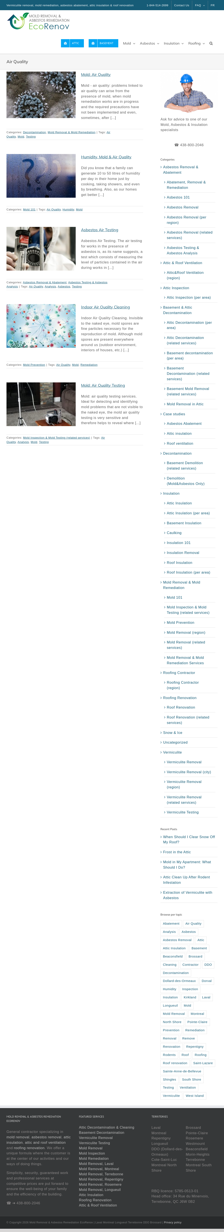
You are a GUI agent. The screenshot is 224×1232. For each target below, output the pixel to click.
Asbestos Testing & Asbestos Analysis (183, 250)
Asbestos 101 (178, 197)
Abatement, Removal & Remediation (186, 184)
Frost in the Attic (177, 852)
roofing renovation (29, 1148)
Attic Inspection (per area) (189, 297)
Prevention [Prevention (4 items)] (171, 1030)
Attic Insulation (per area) (188, 513)
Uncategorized (175, 742)
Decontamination (34, 132)
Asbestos (64, 286)
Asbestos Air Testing (99, 229)
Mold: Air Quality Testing (103, 385)
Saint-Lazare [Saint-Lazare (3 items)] (203, 1063)
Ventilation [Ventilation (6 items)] (188, 1087)
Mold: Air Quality (96, 74)
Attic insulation (179, 433)
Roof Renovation (181, 707)
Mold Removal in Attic (185, 404)
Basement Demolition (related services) (185, 465)
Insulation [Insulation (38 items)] (170, 997)
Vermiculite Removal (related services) (184, 799)
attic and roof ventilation (45, 1142)
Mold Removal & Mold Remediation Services (185, 660)
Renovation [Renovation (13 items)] (171, 1046)
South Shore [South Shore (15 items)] (191, 1079)
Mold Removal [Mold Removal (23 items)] (174, 1013)
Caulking (174, 533)
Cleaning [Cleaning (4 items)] (169, 964)
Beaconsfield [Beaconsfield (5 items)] (173, 956)
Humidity (68, 209)
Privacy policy (172, 1222)
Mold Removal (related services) (186, 645)
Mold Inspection (92, 1153)
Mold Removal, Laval (96, 1164)
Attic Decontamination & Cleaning (106, 1127)
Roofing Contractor (179, 673)
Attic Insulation (179, 503)
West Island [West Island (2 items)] (195, 1095)
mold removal (17, 1137)
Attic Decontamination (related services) (185, 340)
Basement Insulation (184, 523)
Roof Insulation (179, 563)
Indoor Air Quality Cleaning (105, 307)
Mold (21, 136)
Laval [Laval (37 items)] (206, 997)
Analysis (50, 286)
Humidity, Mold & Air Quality (106, 156)
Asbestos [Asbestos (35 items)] (189, 932)
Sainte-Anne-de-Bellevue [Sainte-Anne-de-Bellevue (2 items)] (182, 1071)
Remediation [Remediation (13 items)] (195, 1030)
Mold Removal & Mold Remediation (72, 132)
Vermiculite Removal (184, 762)
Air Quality (54, 209)
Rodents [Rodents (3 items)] (169, 1055)
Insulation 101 (178, 543)
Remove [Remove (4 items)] (188, 1038)
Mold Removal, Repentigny (101, 1179)
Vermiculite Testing (183, 812)
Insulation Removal (183, 553)
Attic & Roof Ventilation (182, 263)
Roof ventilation (180, 443)
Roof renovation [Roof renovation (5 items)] (175, 1063)
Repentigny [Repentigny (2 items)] (195, 1046)
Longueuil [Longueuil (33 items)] (170, 1005)
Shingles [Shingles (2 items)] (169, 1079)
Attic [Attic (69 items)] (200, 940)
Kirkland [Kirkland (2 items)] (190, 997)
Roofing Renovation (180, 698)
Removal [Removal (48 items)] (169, 1038)
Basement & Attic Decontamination (177, 310)
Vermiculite (172, 752)
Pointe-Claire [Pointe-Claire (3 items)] (197, 1022)
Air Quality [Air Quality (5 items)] (193, 923)
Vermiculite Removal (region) (184, 784)
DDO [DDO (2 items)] (208, 964)
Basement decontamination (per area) (190, 355)
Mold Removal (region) (186, 632)
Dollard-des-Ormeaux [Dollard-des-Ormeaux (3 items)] (179, 981)
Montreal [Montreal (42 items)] (197, 1013)
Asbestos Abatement (184, 423)
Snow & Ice (172, 733)
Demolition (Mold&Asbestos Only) (186, 481)
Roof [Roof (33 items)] (185, 1055)
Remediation (89, 364)
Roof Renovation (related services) (188, 720)
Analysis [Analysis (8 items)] (169, 932)
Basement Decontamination (101, 1132)
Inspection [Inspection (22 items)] (190, 989)
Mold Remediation (94, 1158)
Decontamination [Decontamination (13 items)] (176, 973)
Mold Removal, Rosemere (100, 1184)
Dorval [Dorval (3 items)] (207, 981)
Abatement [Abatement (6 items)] (171, 923)
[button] (211, 43)
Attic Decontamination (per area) (189, 325)
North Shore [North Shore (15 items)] (172, 1022)
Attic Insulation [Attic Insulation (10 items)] (174, 948)
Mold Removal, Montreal (99, 1169)
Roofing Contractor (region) (183, 685)
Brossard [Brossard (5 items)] (195, 956)
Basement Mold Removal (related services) (188, 391)
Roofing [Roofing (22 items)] (200, 1055)
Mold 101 (29, 209)
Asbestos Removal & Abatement (45, 282)
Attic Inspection (176, 288)
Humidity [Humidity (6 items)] (169, 989)
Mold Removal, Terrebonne (101, 1174)
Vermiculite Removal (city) (189, 772)
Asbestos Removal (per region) (186, 220)
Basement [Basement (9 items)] (199, 948)
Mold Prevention (34, 364)
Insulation (171, 493)
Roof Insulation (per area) (188, 572)
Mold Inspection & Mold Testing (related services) (56, 437)
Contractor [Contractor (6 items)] (190, 964)
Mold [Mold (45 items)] (187, 1005)
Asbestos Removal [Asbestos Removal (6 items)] (177, 940)
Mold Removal (90, 1148)
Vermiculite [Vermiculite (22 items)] (171, 1095)
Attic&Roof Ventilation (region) (185, 275)
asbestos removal (46, 1137)
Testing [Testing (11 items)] (168, 1087)
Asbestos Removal (182, 207)
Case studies (174, 414)
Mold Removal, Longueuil (100, 1190)
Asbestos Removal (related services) (190, 235)
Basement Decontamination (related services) (188, 373)
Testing (31, 136)
